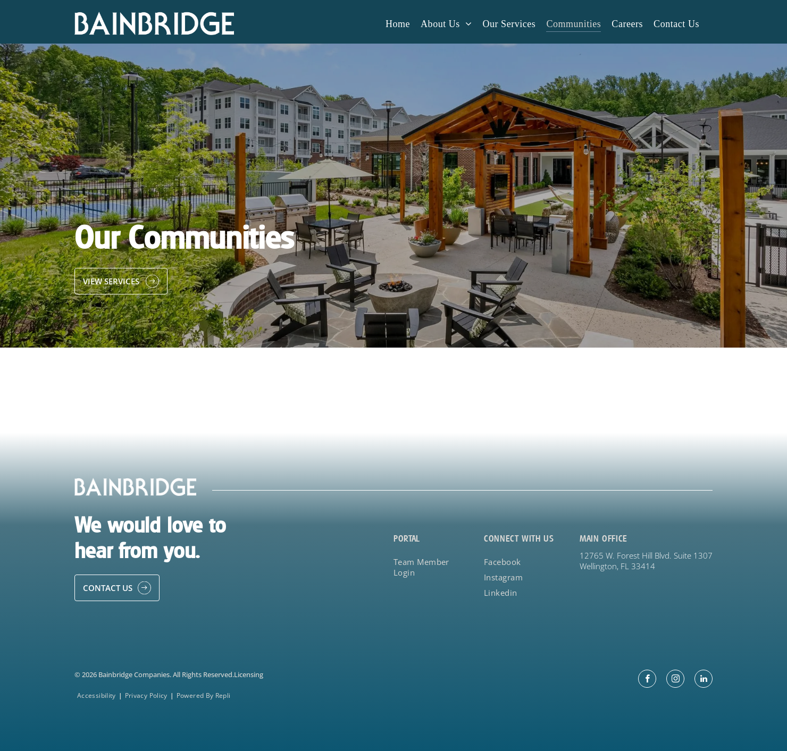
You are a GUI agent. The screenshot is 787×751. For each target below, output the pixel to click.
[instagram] (675, 680)
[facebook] (647, 680)
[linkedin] (703, 680)
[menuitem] (397, 23)
